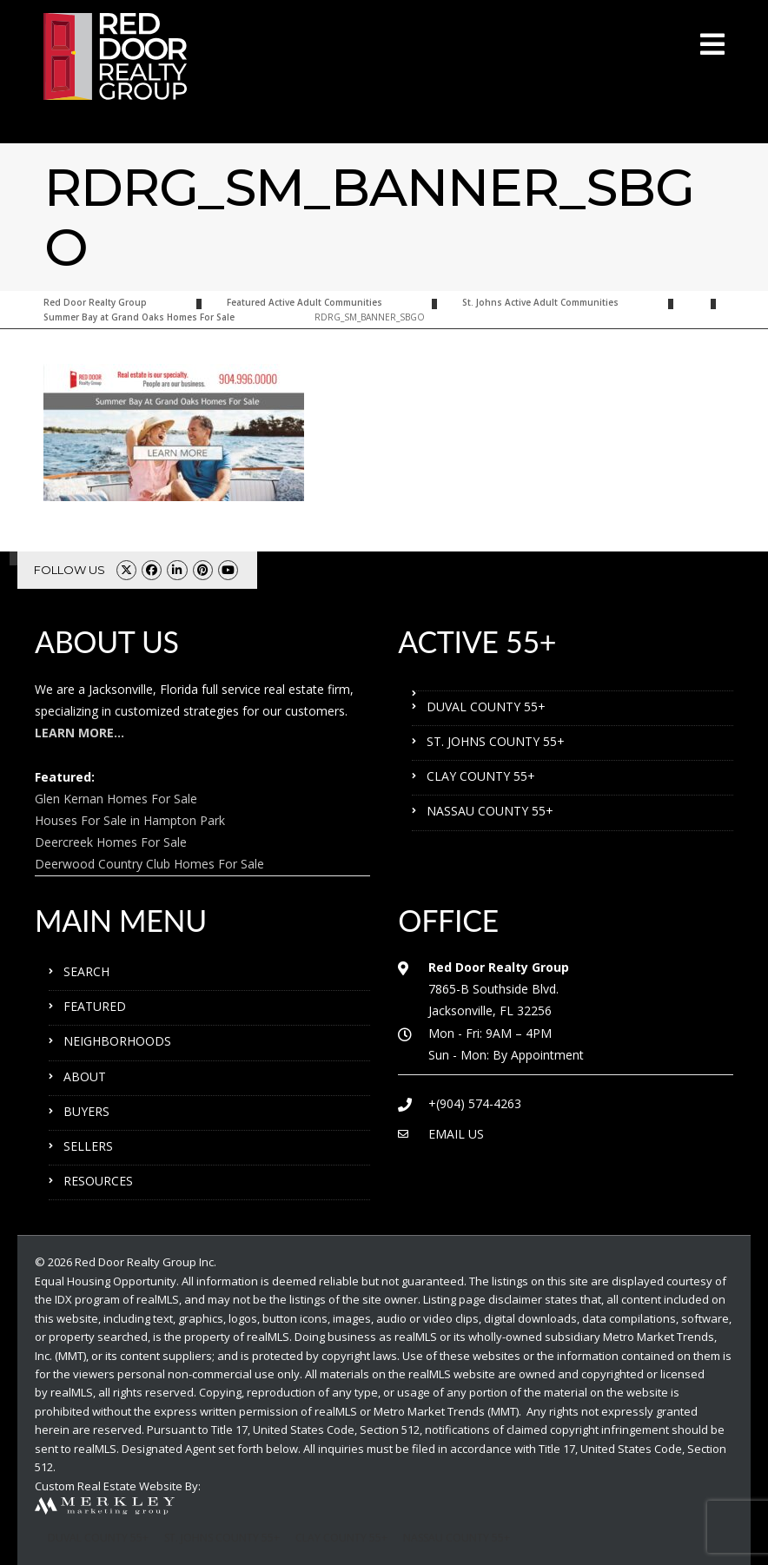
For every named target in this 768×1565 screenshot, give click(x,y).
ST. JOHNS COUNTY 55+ (496, 741)
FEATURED (94, 1006)
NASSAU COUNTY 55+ (490, 810)
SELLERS (88, 1146)
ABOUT (84, 1076)
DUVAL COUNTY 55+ (486, 706)
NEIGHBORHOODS (117, 1041)
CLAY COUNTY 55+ (481, 776)
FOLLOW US (69, 570)
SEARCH (86, 971)
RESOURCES (98, 1180)
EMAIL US (456, 1134)
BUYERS (86, 1111)
